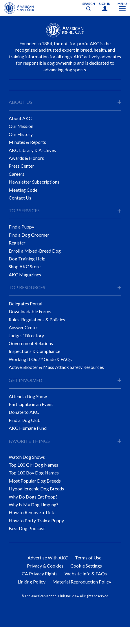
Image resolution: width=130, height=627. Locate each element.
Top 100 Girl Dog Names (33, 464)
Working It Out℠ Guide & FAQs (40, 359)
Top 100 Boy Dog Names (34, 472)
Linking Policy (31, 581)
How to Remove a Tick (31, 512)
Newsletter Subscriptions (34, 181)
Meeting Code (23, 190)
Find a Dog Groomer (29, 235)
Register (17, 242)
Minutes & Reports (27, 142)
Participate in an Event (31, 404)
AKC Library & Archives (32, 150)
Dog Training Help (27, 258)
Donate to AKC (24, 412)
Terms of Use (88, 557)
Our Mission (21, 126)
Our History (21, 134)
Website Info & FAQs (86, 573)
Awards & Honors (26, 158)
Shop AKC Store (25, 266)
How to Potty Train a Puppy (36, 520)
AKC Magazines (25, 274)
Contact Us (20, 197)
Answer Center (23, 327)
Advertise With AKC (48, 557)
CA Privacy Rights (40, 573)
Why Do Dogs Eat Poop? (33, 496)
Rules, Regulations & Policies (37, 319)
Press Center (21, 165)
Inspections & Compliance (34, 351)
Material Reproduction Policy (81, 581)
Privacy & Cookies (45, 565)
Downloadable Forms (30, 311)
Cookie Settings (86, 565)
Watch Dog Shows (27, 457)
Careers (16, 174)
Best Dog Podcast (27, 528)
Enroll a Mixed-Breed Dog (35, 250)
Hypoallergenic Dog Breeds (36, 488)
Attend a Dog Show (28, 396)
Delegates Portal (25, 303)
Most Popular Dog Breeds (35, 480)
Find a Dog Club (25, 420)
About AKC (20, 118)
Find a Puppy (21, 226)
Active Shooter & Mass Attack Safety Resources (56, 367)
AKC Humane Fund (28, 428)
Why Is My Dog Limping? (33, 504)
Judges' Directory (26, 335)
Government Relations (31, 343)
